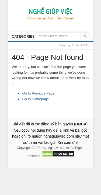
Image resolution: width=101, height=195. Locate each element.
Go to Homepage (35, 99)
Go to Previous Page (38, 93)
